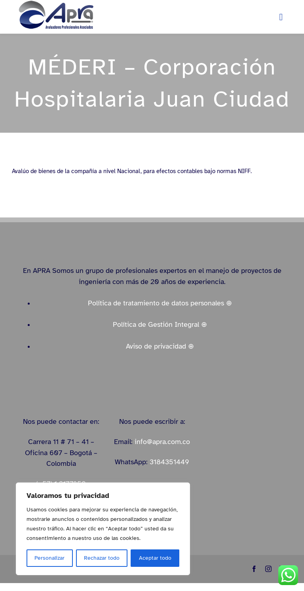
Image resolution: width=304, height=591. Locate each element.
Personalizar (49, 558)
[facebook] (254, 569)
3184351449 (169, 462)
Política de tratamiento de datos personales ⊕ (160, 303)
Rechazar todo (102, 558)
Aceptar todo (155, 558)
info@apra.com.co (162, 441)
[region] (103, 528)
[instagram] (268, 569)
